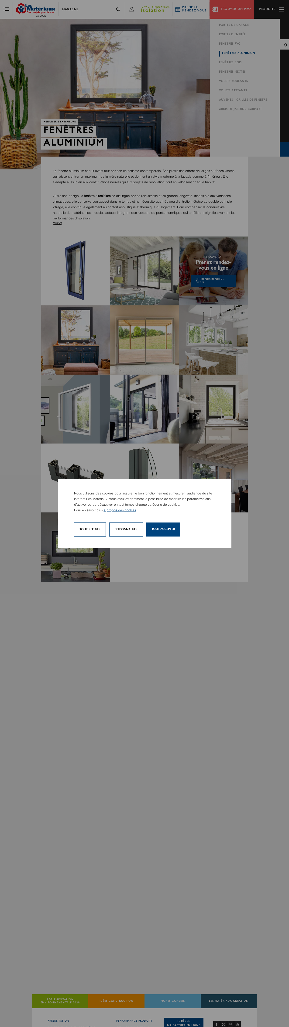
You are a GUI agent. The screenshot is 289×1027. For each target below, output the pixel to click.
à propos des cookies (120, 510)
